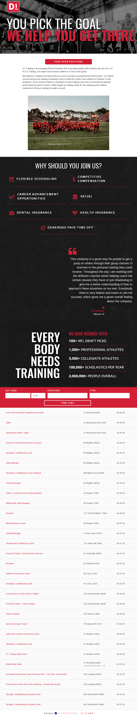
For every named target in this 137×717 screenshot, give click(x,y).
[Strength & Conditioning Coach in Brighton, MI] (68, 453)
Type (93, 390)
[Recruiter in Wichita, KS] (68, 564)
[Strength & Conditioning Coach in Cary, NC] (68, 584)
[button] (100, 311)
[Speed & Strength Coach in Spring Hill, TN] (68, 624)
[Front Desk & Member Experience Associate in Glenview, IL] (68, 413)
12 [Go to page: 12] (82, 713)
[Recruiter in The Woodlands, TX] (68, 513)
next (90, 713)
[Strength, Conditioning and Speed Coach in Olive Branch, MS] (68, 695)
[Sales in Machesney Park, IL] (68, 423)
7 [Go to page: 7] (70, 713)
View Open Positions (68, 61)
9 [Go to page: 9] (75, 713)
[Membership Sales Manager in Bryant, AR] (68, 503)
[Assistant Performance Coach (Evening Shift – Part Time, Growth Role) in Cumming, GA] (68, 674)
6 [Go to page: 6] (68, 713)
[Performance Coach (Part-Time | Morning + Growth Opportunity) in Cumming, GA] (68, 684)
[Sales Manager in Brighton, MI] (68, 463)
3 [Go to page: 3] (61, 713)
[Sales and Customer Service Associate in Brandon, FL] (68, 634)
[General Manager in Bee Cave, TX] (68, 534)
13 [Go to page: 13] (85, 713)
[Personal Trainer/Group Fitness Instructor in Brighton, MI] (68, 443)
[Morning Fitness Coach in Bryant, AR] (68, 523)
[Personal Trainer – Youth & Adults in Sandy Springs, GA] (68, 604)
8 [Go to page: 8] (73, 713)
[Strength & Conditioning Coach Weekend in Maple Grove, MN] (68, 473)
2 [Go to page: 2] (58, 713)
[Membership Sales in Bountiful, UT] (68, 664)
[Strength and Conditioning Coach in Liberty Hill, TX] (68, 544)
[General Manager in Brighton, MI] (68, 483)
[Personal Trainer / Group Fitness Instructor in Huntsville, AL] (68, 554)
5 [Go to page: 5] (66, 713)
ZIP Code (11, 390)
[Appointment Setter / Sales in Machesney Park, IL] (68, 433)
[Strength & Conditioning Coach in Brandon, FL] (68, 644)
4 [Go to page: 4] (63, 713)
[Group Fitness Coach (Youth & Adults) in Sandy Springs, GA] (68, 594)
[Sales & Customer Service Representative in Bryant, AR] (68, 493)
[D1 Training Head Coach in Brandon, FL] (68, 654)
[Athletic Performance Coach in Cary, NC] (68, 574)
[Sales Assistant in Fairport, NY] (68, 614)
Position (53, 390)
